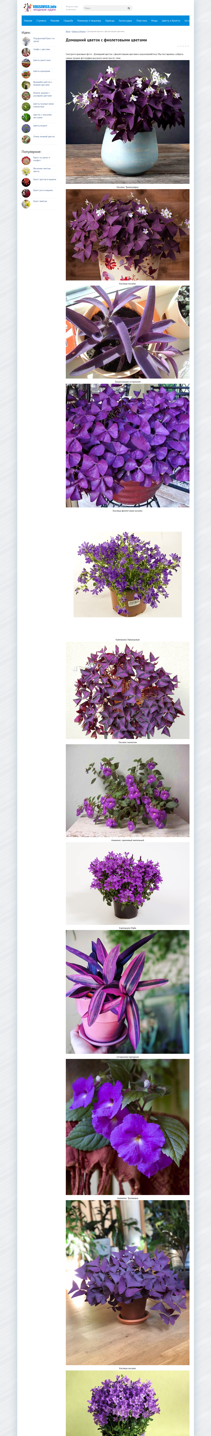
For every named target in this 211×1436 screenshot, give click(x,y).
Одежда (109, 20)
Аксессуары (125, 20)
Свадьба (68, 20)
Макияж (55, 20)
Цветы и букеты (171, 20)
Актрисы (189, 20)
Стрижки (41, 20)
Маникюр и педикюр (89, 20)
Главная (28, 20)
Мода (154, 20)
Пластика (141, 20)
